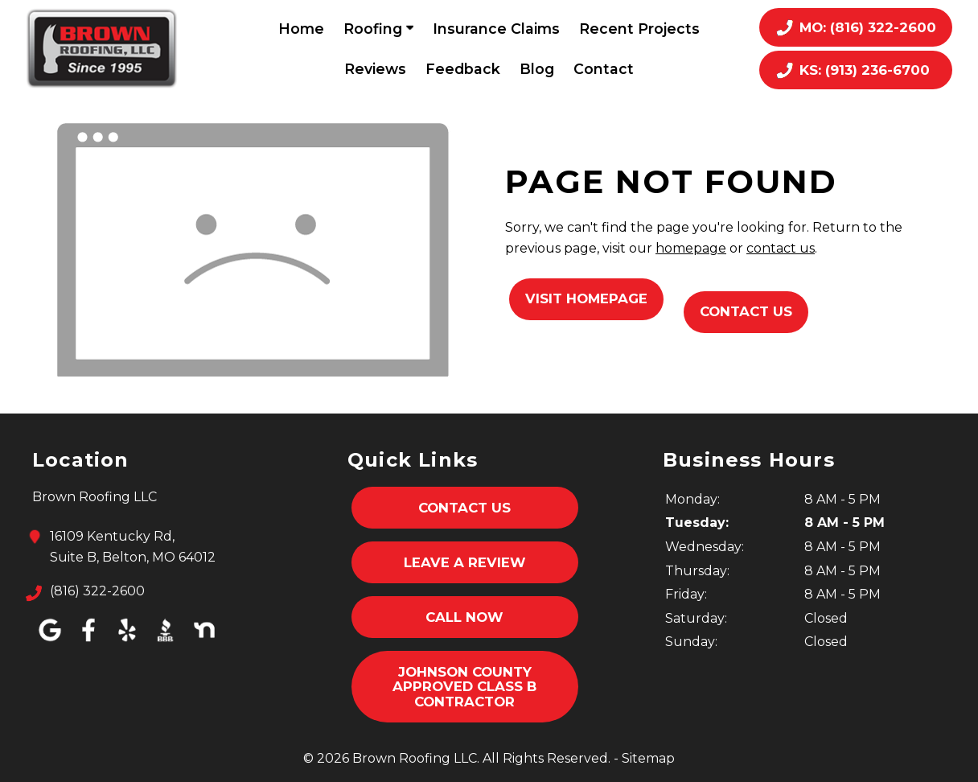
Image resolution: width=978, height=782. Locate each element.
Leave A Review (465, 562)
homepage (690, 248)
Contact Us (746, 311)
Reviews (375, 68)
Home (301, 28)
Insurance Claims (496, 28)
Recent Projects (639, 28)
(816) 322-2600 (97, 591)
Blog (537, 68)
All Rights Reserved (545, 758)
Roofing (378, 28)
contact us (780, 248)
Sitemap (648, 758)
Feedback (462, 68)
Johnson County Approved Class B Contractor (464, 687)
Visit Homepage (586, 298)
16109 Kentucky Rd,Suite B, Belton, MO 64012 (133, 545)
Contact (603, 68)
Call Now (464, 617)
